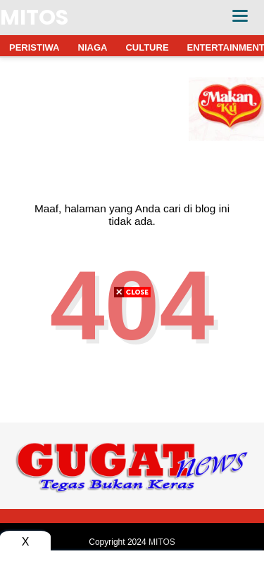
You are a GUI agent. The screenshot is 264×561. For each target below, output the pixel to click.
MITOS (34, 17)
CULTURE (146, 47)
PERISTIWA (34, 47)
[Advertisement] (132, 429)
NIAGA (93, 47)
